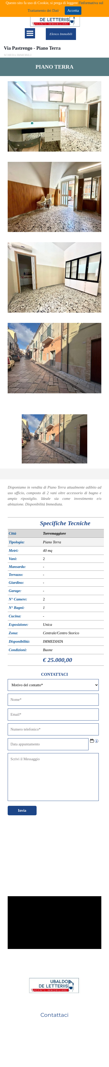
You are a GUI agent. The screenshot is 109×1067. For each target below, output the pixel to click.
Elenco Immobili (61, 34)
